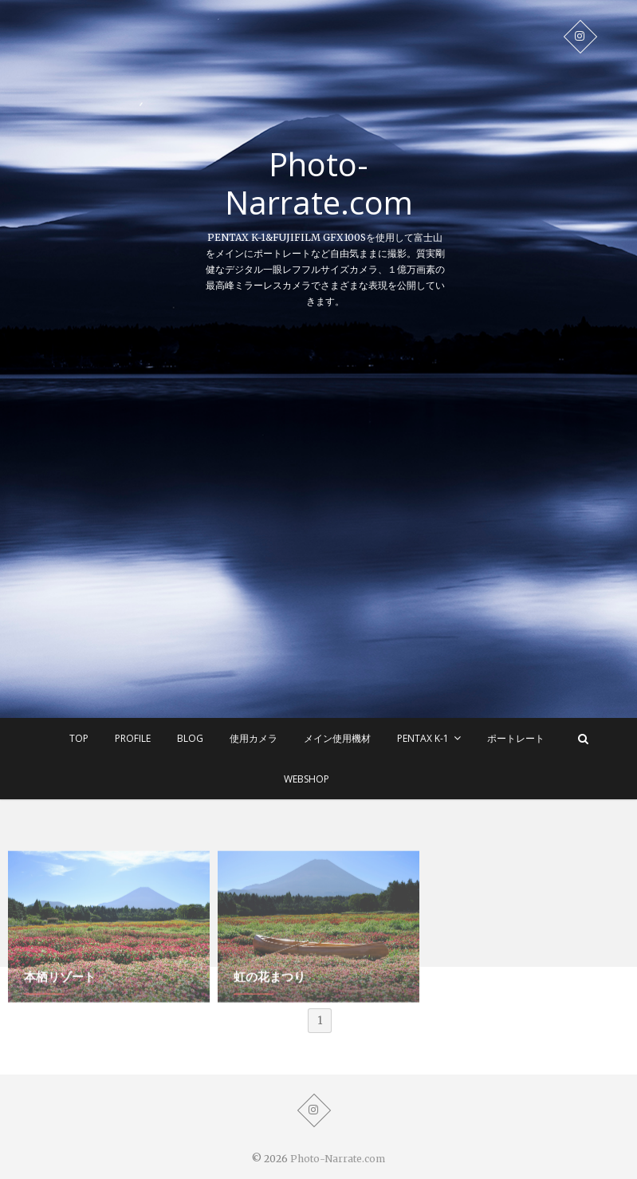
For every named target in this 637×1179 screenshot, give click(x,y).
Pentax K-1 (423, 738)
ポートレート (516, 738)
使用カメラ (253, 738)
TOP (78, 738)
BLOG (190, 738)
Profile (133, 738)
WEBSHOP (306, 779)
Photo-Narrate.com (319, 183)
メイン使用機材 (337, 738)
